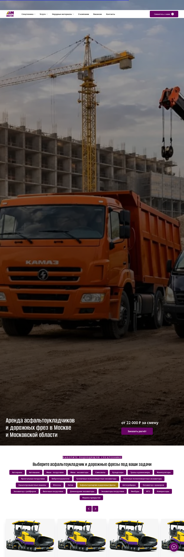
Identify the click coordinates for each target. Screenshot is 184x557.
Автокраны (17, 472)
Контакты (110, 4)
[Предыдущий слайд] (89, 509)
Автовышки (34, 472)
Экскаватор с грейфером (25, 491)
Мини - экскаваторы (79, 472)
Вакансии (97, 4)
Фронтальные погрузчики (33, 478)
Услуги (43, 4)
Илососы (57, 485)
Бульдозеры (117, 472)
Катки (70, 485)
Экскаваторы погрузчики (112, 491)
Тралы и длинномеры (140, 472)
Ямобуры (135, 491)
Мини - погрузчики (55, 472)
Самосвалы (100, 472)
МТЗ (148, 491)
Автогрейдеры (129, 485)
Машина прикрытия (91, 497)
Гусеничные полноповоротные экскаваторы (96, 478)
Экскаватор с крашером (153, 485)
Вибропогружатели (60, 478)
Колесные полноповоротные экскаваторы (142, 478)
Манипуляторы (164, 472)
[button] (137, 431)
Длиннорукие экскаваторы (82, 491)
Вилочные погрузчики (53, 491)
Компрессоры (163, 491)
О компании (83, 4)
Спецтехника (27, 4)
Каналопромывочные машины (32, 485)
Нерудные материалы (62, 4)
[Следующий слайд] (95, 509)
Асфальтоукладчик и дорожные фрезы (98, 485)
